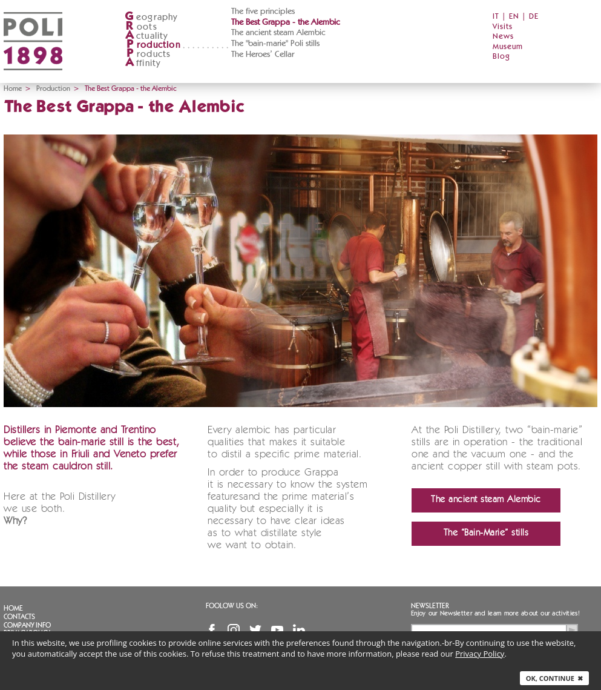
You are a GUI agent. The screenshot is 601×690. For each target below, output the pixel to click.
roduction (152, 45)
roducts (148, 54)
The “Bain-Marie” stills (486, 533)
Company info (27, 625)
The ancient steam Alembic (278, 32)
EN (514, 17)
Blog (501, 57)
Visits (503, 27)
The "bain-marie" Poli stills (275, 43)
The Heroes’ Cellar (262, 54)
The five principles (263, 11)
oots (141, 27)
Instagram (234, 630)
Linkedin (299, 630)
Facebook (212, 630)
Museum (508, 47)
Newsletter (430, 605)
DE (534, 17)
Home (13, 88)
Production (53, 88)
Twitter (255, 630)
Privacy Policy (479, 653)
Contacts (19, 616)
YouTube (277, 630)
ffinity (142, 63)
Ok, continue (554, 678)
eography (151, 17)
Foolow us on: (232, 605)
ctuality (146, 36)
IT (496, 17)
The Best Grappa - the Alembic (285, 22)
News (503, 37)
